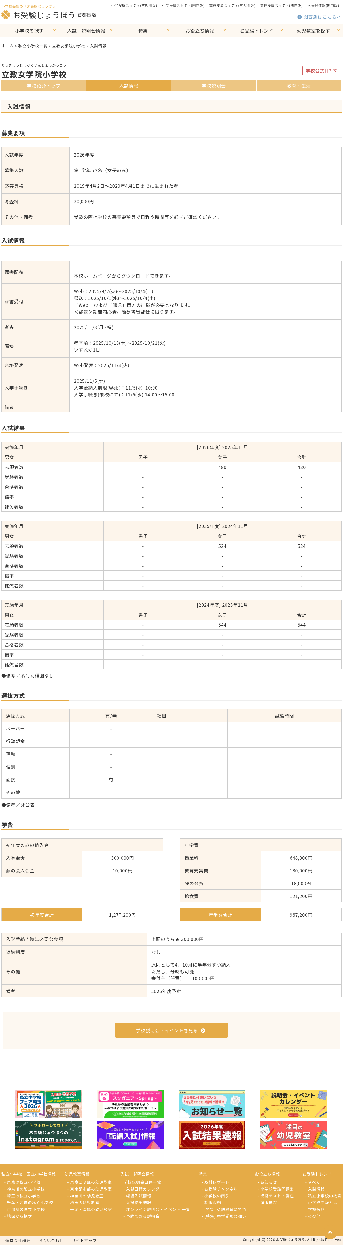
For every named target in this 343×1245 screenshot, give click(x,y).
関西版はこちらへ (319, 16)
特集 (143, 30)
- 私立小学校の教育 (323, 1196)
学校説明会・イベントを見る (171, 1030)
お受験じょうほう (38, 14)
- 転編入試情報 (137, 1196)
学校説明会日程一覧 (142, 1182)
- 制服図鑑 (211, 1202)
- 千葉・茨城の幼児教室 (89, 1209)
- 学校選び (315, 1209)
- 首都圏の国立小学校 (24, 1209)
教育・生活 (299, 85)
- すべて (312, 1182)
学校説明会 (214, 85)
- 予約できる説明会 (141, 1216)
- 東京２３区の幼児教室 (89, 1182)
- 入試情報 (315, 1189)
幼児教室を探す (313, 30)
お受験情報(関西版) (323, 5)
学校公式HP (321, 70)
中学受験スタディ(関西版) (183, 5)
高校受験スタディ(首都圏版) (232, 5)
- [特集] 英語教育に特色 (224, 1209)
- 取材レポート (215, 1182)
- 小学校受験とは (321, 1202)
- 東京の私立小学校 (22, 1182)
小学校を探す (29, 30)
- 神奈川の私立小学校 (24, 1189)
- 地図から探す (18, 1216)
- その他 (313, 1216)
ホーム (7, 45)
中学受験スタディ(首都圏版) (134, 5)
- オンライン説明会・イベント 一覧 (156, 1209)
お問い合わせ (51, 1240)
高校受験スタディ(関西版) (281, 5)
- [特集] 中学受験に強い (224, 1216)
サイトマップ (84, 1240)
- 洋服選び (267, 1202)
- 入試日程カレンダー (143, 1189)
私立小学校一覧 (33, 45)
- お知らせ (267, 1182)
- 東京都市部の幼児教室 (89, 1189)
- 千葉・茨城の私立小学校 (28, 1202)
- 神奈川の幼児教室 (85, 1196)
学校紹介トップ (44, 85)
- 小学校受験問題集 (276, 1189)
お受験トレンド (257, 30)
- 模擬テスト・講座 (276, 1196)
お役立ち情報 (200, 30)
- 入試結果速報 (137, 1202)
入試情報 (128, 85)
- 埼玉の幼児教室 (83, 1202)
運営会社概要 (18, 1240)
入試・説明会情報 (86, 30)
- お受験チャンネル (220, 1189)
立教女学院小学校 (68, 45)
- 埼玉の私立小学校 (22, 1196)
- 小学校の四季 (215, 1196)
